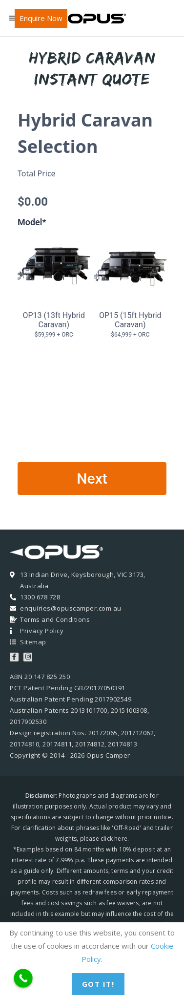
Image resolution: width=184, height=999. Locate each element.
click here (114, 838)
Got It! (98, 984)
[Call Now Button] (23, 978)
